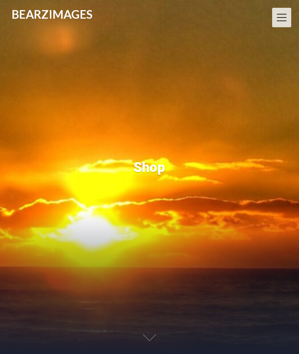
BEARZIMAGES (52, 14)
